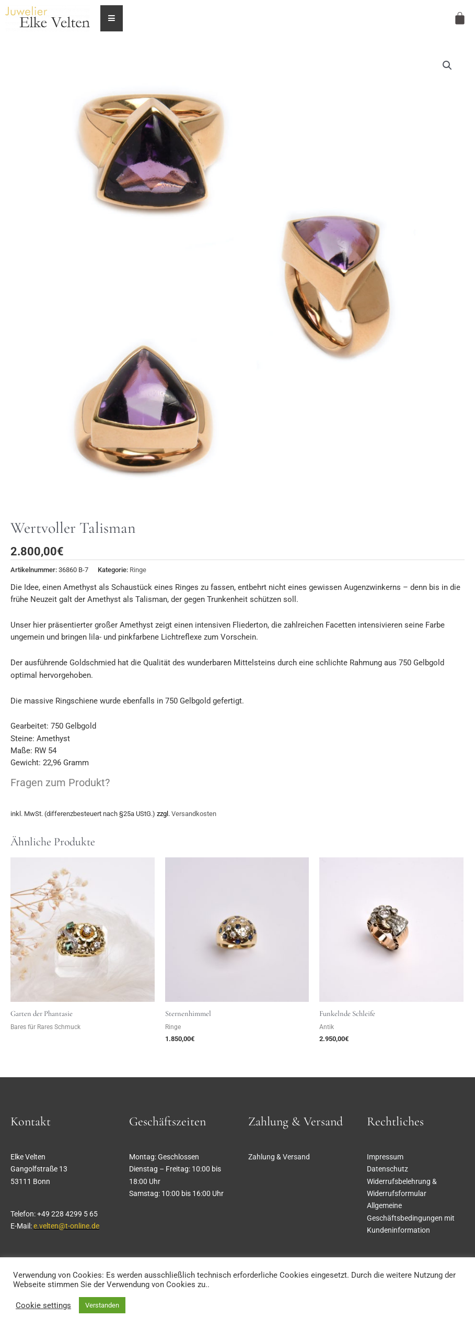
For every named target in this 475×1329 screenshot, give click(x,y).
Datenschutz (387, 1169)
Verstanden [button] (102, 1305)
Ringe (138, 570)
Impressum (385, 1157)
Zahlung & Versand (279, 1157)
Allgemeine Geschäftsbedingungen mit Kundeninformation (411, 1217)
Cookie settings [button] (43, 1305)
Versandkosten (193, 814)
